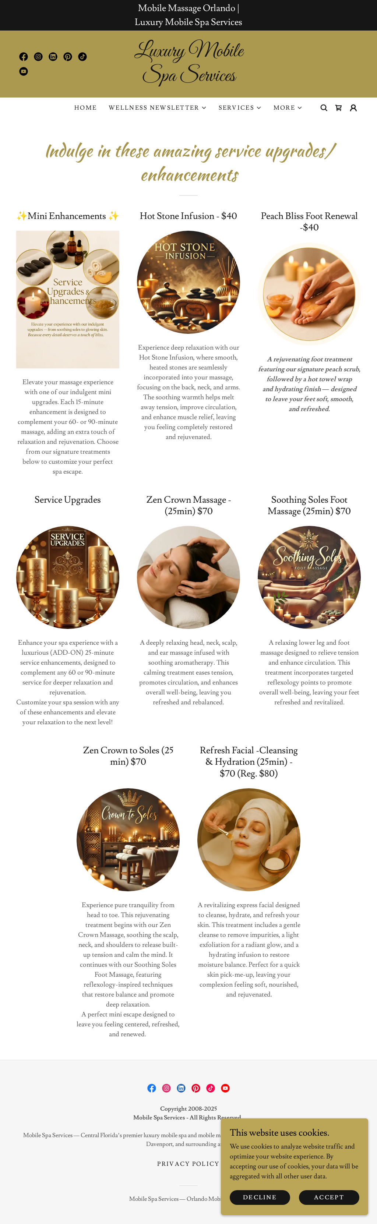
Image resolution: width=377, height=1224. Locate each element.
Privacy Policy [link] (188, 1164)
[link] (23, 56)
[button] (158, 107)
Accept (329, 1197)
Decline (260, 1197)
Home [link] (85, 108)
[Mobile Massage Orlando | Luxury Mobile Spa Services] (188, 15)
